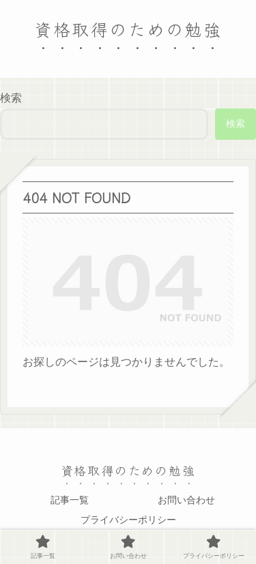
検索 (11, 98)
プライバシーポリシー (128, 519)
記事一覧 (70, 499)
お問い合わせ (186, 499)
